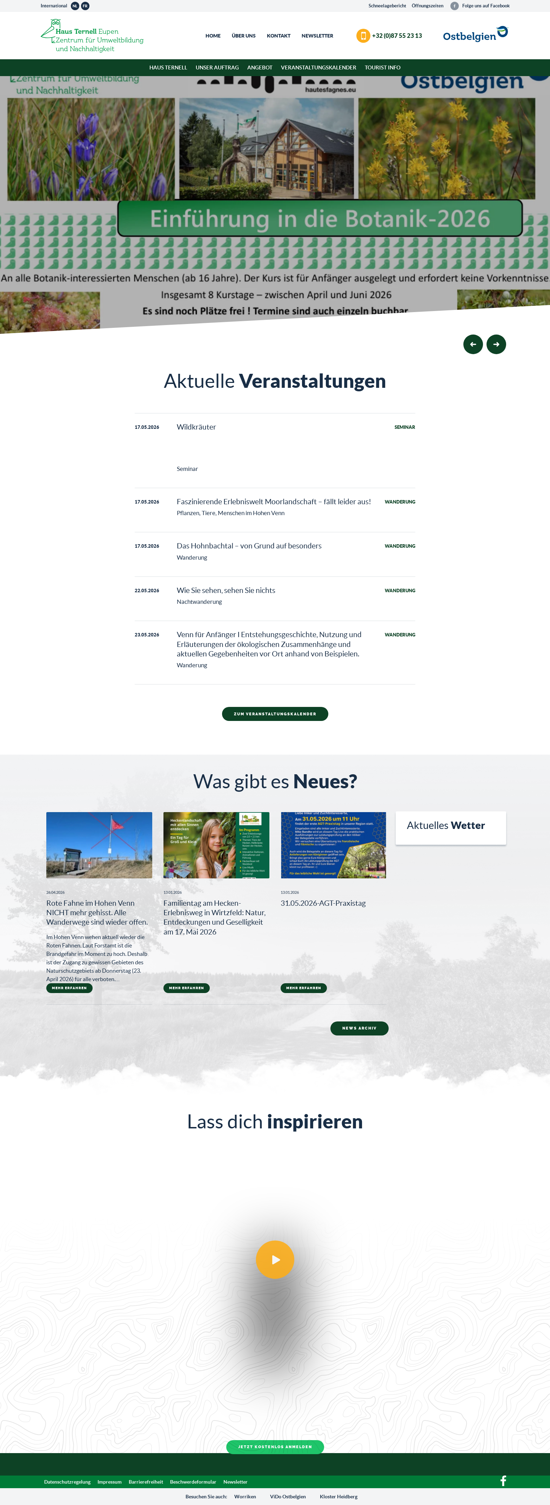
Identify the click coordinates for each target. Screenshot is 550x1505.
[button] (496, 344)
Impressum (110, 1482)
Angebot (260, 67)
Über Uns (244, 36)
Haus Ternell (168, 67)
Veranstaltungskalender (318, 67)
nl (75, 6)
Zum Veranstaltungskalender (275, 714)
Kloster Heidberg (338, 1496)
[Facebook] (503, 1484)
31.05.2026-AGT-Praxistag (323, 903)
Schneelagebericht (387, 5)
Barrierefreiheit (146, 1482)
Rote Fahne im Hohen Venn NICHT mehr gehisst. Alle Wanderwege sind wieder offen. (97, 912)
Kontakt (278, 36)
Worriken (245, 1496)
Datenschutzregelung (67, 1482)
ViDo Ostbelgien (288, 1496)
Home (213, 36)
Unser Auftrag (217, 67)
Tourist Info (383, 67)
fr (85, 6)
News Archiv (359, 1028)
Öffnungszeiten (427, 5)
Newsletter (317, 36)
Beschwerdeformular (193, 1482)
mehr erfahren (69, 988)
